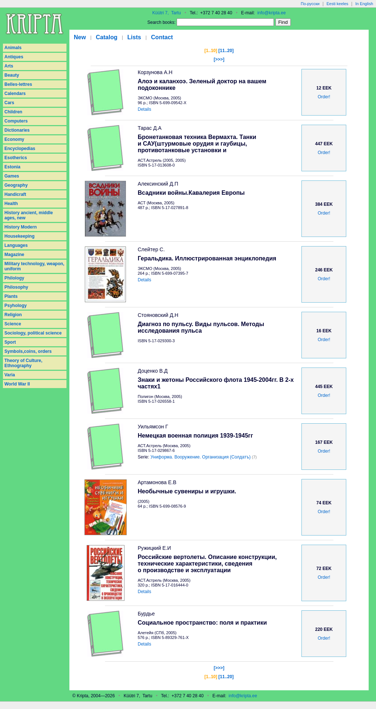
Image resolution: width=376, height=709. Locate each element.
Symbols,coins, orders (28, 351)
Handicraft (15, 194)
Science (12, 323)
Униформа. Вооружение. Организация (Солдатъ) (201, 457)
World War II (17, 384)
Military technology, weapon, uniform (34, 266)
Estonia (12, 166)
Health (11, 203)
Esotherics (15, 157)
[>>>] (219, 59)
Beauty (11, 75)
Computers (16, 121)
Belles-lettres (18, 84)
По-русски (310, 3)
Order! (324, 96)
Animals (13, 47)
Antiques (13, 56)
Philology (14, 278)
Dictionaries (17, 130)
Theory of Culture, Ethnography (23, 363)
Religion (13, 314)
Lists (134, 37)
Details (144, 109)
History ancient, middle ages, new (28, 215)
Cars (9, 102)
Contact (162, 37)
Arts (8, 66)
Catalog (107, 37)
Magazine (14, 254)
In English (364, 3)
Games (11, 176)
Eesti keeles (337, 3)
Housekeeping (19, 236)
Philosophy (16, 287)
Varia (9, 374)
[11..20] (226, 50)
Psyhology (15, 305)
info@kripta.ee (271, 12)
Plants (11, 296)
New (80, 37)
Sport (10, 342)
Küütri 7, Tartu (166, 12)
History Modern (20, 227)
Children (13, 111)
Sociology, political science (33, 333)
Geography (16, 185)
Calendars (15, 93)
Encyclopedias (19, 148)
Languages (16, 245)
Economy (14, 139)
